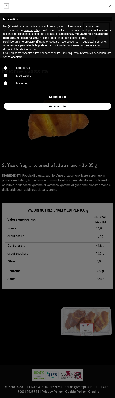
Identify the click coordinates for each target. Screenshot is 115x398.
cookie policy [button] (78, 37)
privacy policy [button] (32, 30)
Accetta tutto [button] (57, 106)
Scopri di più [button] (57, 96)
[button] (110, 6)
